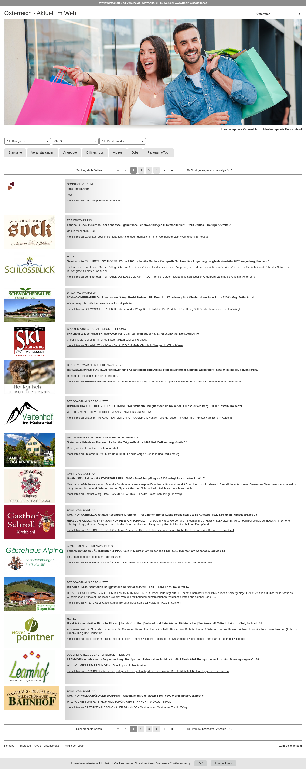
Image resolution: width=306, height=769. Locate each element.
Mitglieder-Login (74, 745)
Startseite (15, 152)
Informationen (223, 763)
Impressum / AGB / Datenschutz (39, 745)
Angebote (70, 152)
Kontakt (9, 745)
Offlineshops (95, 152)
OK (201, 763)
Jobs (135, 152)
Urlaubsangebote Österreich (238, 129)
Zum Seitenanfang (290, 745)
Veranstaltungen (42, 152)
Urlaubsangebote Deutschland (282, 129)
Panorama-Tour (158, 152)
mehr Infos (94, 200)
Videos (118, 152)
